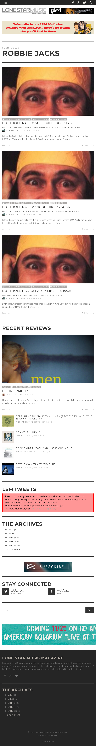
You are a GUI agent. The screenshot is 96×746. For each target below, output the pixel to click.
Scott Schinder (24, 436)
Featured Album (21, 387)
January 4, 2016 (34, 298)
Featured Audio (40, 119)
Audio (9, 119)
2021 (10, 529)
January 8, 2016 (34, 131)
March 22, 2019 (45, 452)
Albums (7, 387)
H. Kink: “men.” (15, 391)
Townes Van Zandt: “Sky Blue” (36, 464)
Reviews (35, 387)
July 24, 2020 (30, 395)
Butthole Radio (22, 119)
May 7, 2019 (38, 436)
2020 (11, 533)
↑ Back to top (48, 741)
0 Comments (87, 145)
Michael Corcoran (15, 131)
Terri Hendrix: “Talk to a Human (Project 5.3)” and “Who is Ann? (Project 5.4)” (54, 417)
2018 (11, 541)
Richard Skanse (14, 395)
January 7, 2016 (33, 214)
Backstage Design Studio (48, 735)
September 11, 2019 (43, 422)
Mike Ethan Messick (26, 452)
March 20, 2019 (40, 468)
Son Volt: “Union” (28, 432)
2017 (10, 545)
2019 (10, 537)
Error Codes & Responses (42, 509)
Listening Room (58, 119)
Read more (7, 145)
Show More (13, 549)
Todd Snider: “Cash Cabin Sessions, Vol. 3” (45, 448)
